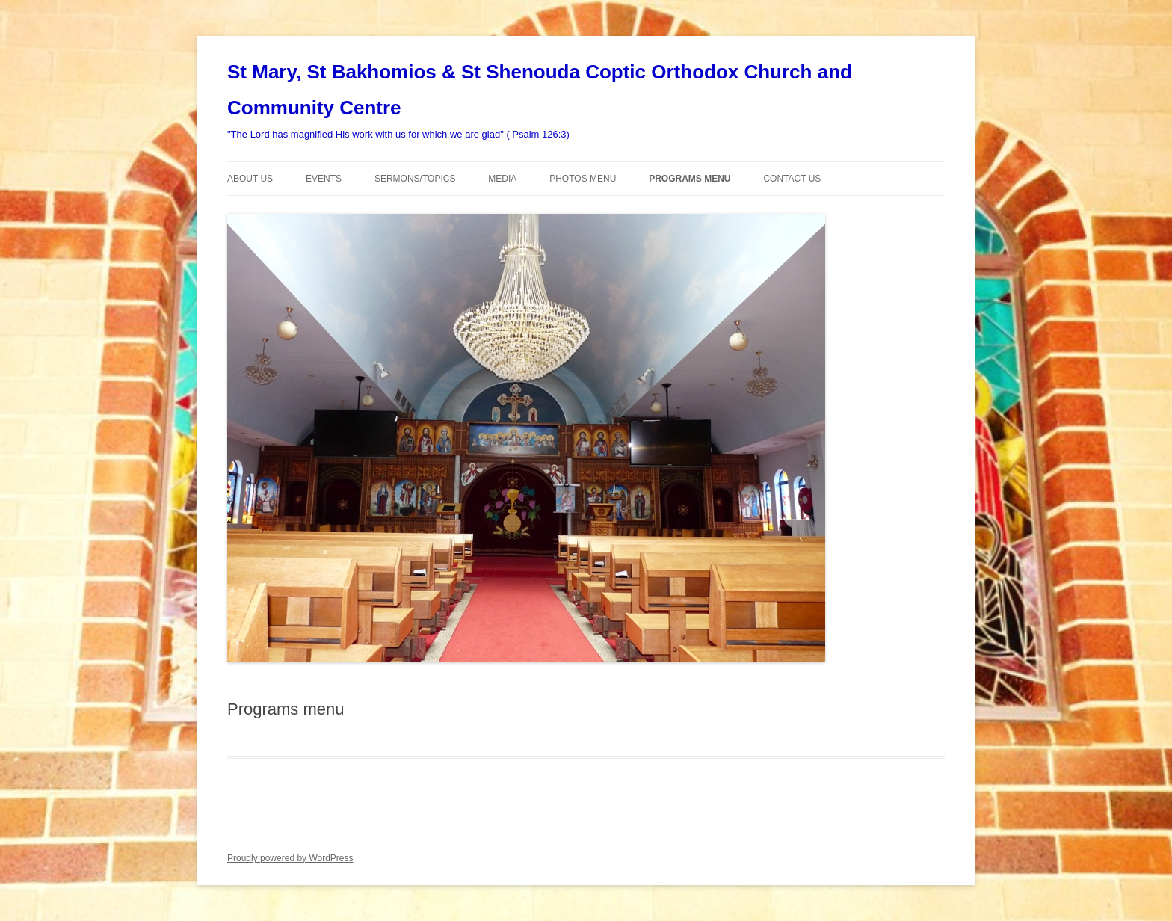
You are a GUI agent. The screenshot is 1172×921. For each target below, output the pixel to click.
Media (502, 178)
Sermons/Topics (414, 178)
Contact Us (792, 178)
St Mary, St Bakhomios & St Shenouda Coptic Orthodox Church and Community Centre (539, 90)
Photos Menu (582, 178)
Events (324, 178)
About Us (250, 178)
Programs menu (689, 178)
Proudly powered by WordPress (290, 858)
